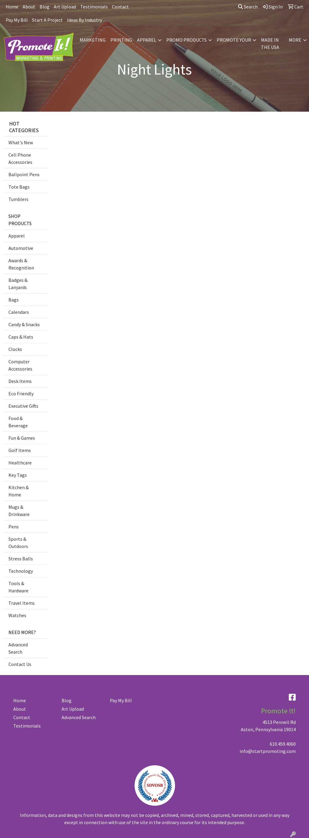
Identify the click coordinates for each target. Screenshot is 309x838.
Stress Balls (20, 559)
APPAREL (146, 40)
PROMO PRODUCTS (186, 40)
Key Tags (17, 475)
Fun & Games (21, 438)
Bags (13, 300)
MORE (295, 40)
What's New (20, 142)
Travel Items (21, 603)
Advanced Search (18, 648)
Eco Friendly (20, 393)
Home (12, 7)
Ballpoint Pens (24, 174)
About (29, 7)
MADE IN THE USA (270, 43)
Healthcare (20, 463)
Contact (120, 7)
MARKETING (93, 40)
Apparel (16, 236)
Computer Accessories (20, 365)
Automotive (20, 248)
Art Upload (65, 7)
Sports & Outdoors (18, 542)
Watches (17, 615)
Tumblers (18, 199)
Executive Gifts (23, 406)
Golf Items (19, 450)
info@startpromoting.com (268, 751)
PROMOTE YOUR (234, 40)
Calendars (18, 312)
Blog (44, 7)
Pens (13, 527)
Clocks (15, 349)
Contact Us (19, 664)
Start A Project (47, 20)
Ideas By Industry (84, 20)
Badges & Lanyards (17, 283)
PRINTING (121, 40)
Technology (20, 571)
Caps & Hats (20, 337)
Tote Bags (19, 187)
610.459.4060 (283, 744)
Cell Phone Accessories (20, 158)
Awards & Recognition (21, 264)
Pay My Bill (17, 20)
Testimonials (94, 7)
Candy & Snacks (24, 324)
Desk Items (20, 381)
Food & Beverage (18, 422)
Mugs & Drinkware (19, 510)
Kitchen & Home (18, 491)
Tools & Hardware (18, 587)
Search (248, 7)
